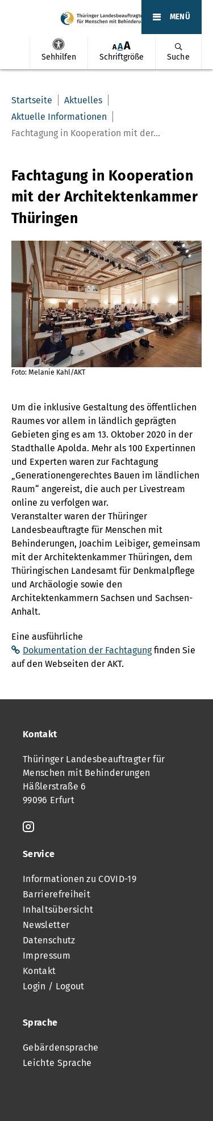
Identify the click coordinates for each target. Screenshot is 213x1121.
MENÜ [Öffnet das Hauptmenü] (180, 17)
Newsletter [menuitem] (46, 925)
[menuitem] (58, 53)
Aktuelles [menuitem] (83, 100)
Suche (178, 57)
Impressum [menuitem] (46, 955)
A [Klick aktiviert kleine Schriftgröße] (114, 47)
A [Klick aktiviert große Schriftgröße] (127, 45)
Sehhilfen (58, 44)
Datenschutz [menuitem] (49, 940)
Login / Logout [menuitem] (53, 986)
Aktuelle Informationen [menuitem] (59, 116)
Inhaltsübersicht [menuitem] (58, 909)
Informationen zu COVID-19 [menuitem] (79, 879)
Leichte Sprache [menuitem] (57, 1062)
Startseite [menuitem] (31, 100)
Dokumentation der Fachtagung (87, 650)
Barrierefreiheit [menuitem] (56, 894)
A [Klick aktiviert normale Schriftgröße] (120, 46)
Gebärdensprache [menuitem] (61, 1047)
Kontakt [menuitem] (39, 970)
